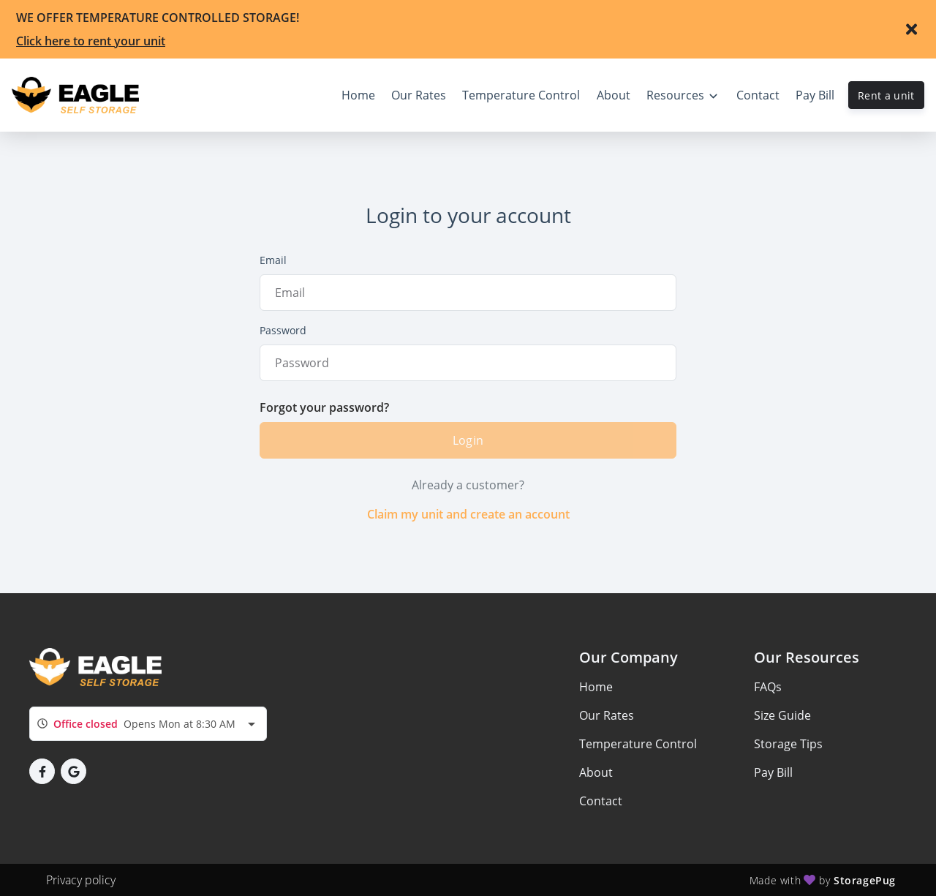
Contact (600, 801)
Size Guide (782, 715)
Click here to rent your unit (90, 41)
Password (283, 330)
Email (273, 260)
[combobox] (148, 724)
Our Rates (606, 715)
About (596, 772)
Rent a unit (886, 95)
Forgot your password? (324, 407)
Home (596, 687)
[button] (42, 771)
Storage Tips (788, 744)
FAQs (768, 687)
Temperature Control (638, 744)
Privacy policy (81, 880)
